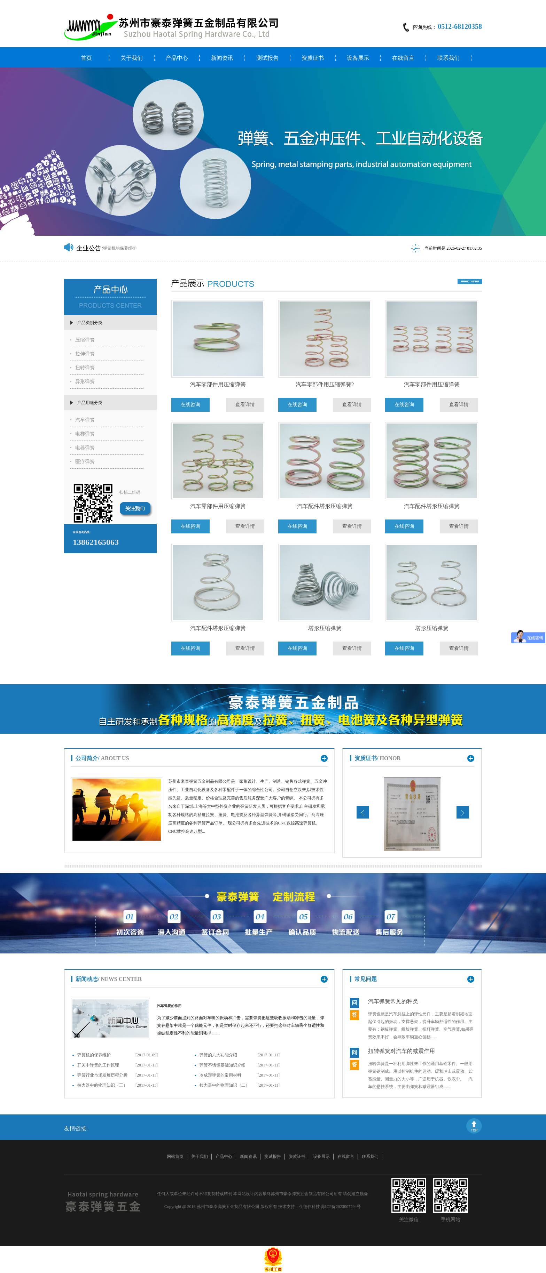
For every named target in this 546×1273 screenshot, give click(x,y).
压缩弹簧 (85, 340)
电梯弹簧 (85, 433)
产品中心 (177, 58)
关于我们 (131, 58)
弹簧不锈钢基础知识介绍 (222, 1065)
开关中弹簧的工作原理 (98, 1065)
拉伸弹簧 (85, 353)
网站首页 (175, 1156)
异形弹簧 (85, 381)
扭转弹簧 (85, 367)
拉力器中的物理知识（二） (225, 1085)
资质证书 (313, 58)
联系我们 (448, 58)
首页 (86, 58)
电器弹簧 (85, 447)
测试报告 (267, 58)
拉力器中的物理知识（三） (102, 1085)
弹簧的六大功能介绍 (218, 1055)
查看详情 (245, 404)
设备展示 (358, 58)
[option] (273, 151)
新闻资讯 (222, 58)
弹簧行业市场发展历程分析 (102, 1075)
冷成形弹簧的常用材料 (220, 1075)
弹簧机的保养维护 (94, 1055)
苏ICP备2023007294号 (341, 1206)
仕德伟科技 (309, 1206)
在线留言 (403, 58)
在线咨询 (190, 404)
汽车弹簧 (85, 419)
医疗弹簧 (85, 461)
